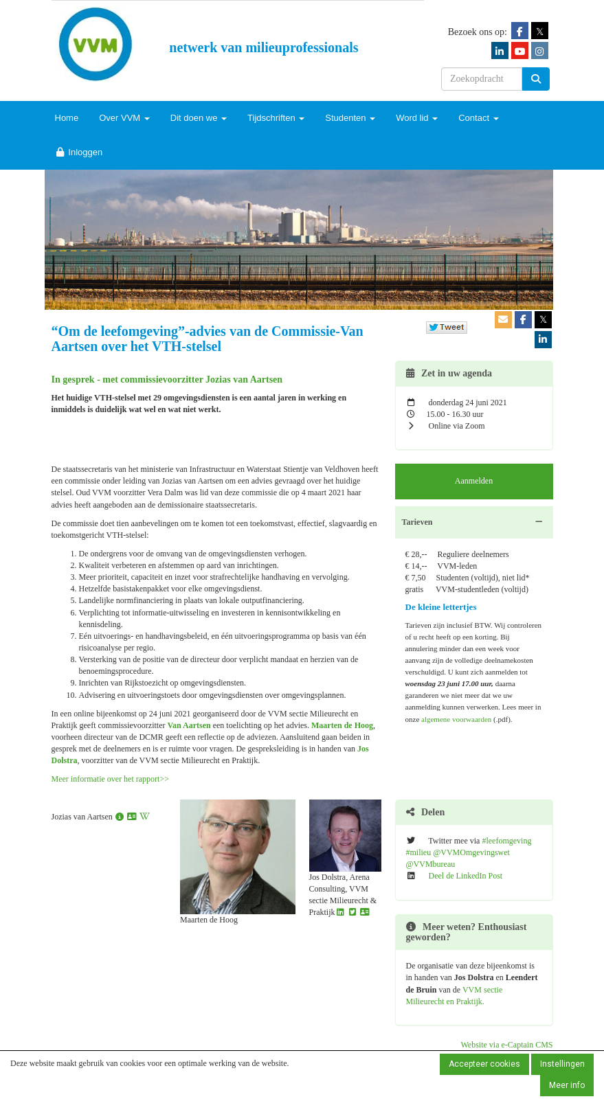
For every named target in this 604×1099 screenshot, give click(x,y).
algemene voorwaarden (456, 719)
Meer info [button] (567, 1085)
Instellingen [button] (562, 1064)
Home (67, 118)
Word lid (417, 118)
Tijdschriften (275, 118)
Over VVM (124, 118)
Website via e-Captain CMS (506, 1045)
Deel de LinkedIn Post (466, 876)
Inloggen (79, 152)
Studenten (350, 118)
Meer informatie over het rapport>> (110, 779)
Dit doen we (198, 118)
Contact (478, 118)
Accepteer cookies (484, 1064)
